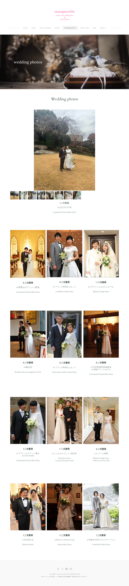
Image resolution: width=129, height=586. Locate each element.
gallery (57, 28)
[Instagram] (66, 569)
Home (25, 28)
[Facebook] (58, 569)
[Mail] (71, 569)
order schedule (45, 28)
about (34, 28)
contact (102, 28)
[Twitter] (62, 569)
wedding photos (70, 28)
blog (94, 28)
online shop (84, 28)
